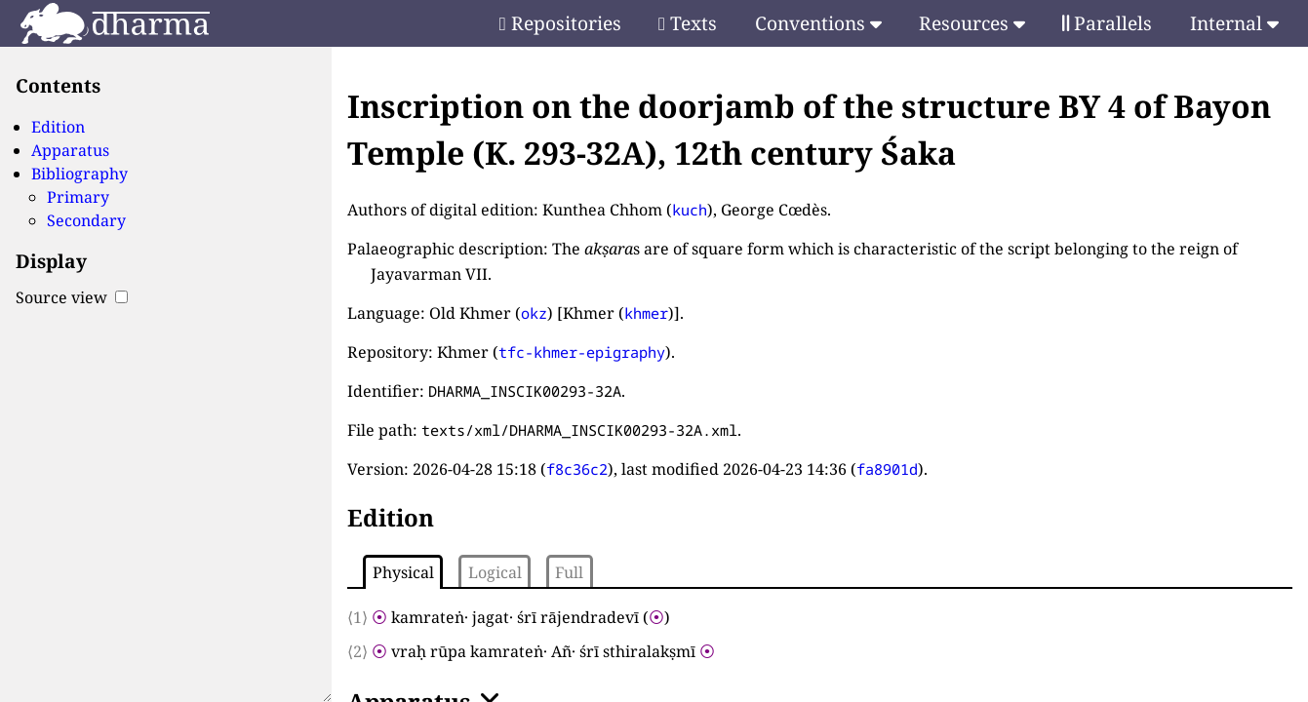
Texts (687, 23)
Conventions (818, 23)
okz (534, 313)
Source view (72, 297)
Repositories (560, 23)
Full (569, 572)
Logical (495, 572)
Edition (58, 126)
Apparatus (70, 150)
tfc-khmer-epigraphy (581, 352)
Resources (972, 23)
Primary (78, 197)
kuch (689, 209)
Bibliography (79, 173)
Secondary (86, 220)
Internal (1234, 23)
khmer (646, 313)
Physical (403, 572)
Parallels (1107, 23)
